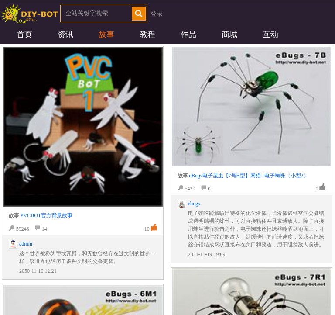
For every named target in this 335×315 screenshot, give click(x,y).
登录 (156, 13)
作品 (188, 34)
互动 (270, 34)
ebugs (194, 204)
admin (25, 244)
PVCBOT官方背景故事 (46, 215)
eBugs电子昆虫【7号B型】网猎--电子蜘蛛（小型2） (249, 176)
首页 (24, 34)
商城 (229, 34)
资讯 (65, 34)
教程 (147, 34)
